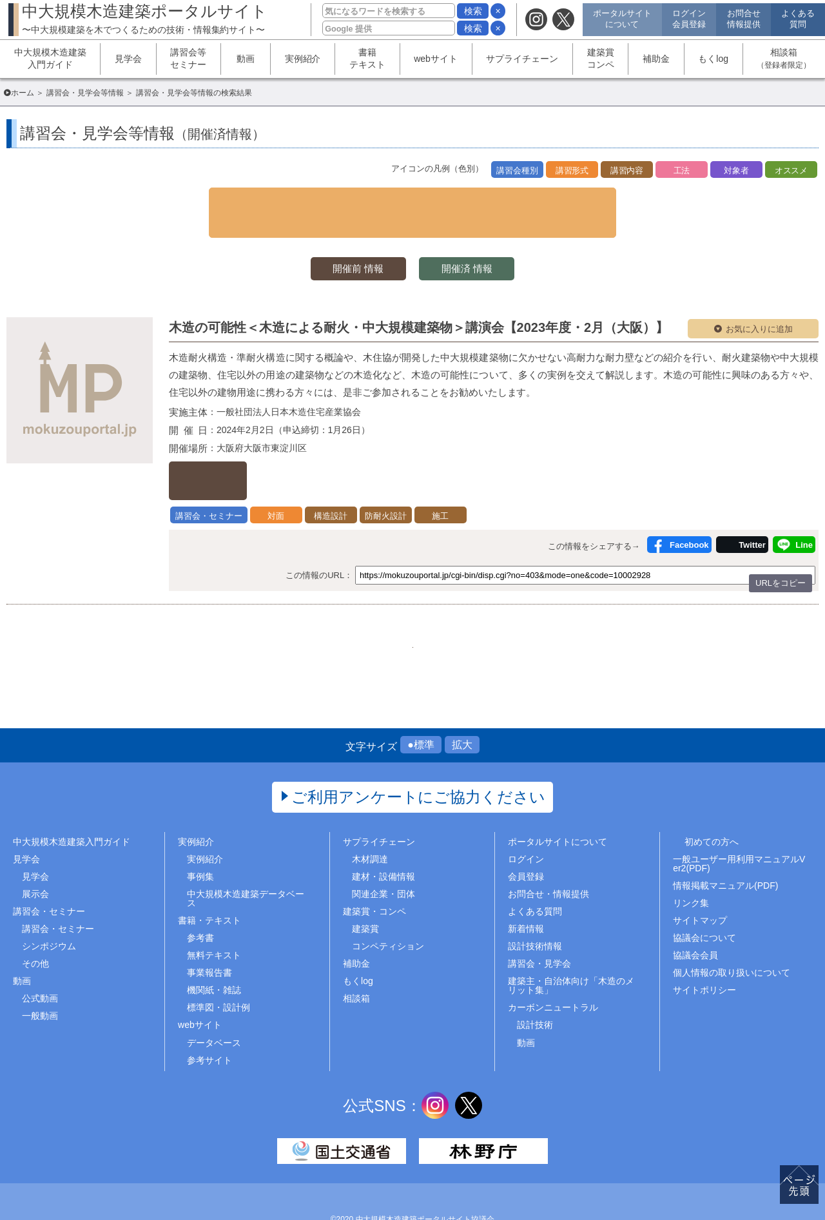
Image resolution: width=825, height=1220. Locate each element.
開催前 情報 (348, 242)
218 (347, 602)
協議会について (704, 902)
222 (476, 602)
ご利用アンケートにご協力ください (418, 761)
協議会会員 (695, 920)
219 (380, 602)
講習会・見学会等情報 (85, 92)
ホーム (22, 92)
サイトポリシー (704, 955)
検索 (473, 11)
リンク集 (691, 867)
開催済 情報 (477, 242)
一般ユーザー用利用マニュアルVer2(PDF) (739, 828)
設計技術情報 (535, 910)
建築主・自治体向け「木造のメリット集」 (571, 950)
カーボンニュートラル (553, 972)
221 (444, 602)
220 (412, 602)
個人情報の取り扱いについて (731, 938)
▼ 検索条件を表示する (412, 199)
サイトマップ (700, 885)
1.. (316, 602)
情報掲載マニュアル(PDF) (725, 850)
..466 (509, 602)
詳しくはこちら (237, 445)
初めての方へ (711, 806)
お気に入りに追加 (759, 304)
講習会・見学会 (539, 929)
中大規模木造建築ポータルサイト (144, 18)
